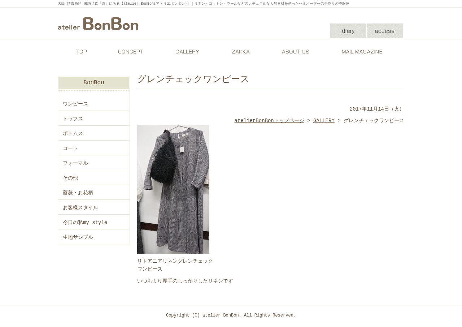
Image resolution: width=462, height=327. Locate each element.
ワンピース (75, 103)
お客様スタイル (80, 207)
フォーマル (75, 163)
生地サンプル (78, 237)
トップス (73, 118)
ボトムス (73, 133)
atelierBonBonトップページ (269, 120)
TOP (81, 51)
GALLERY (186, 51)
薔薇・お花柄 (78, 192)
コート (70, 148)
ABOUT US (294, 51)
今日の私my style (85, 222)
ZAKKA (240, 51)
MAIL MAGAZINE (362, 51)
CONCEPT (132, 51)
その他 (70, 178)
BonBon (93, 83)
